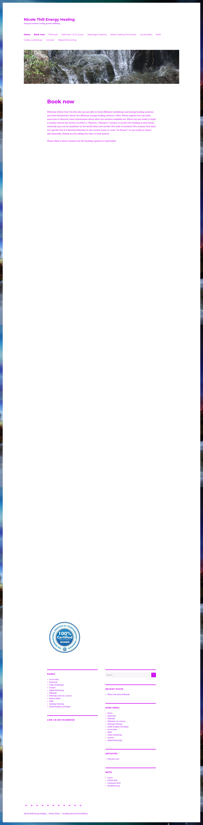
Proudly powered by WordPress (75, 814)
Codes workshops (33, 40)
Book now (39, 34)
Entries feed (112, 780)
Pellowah (53, 34)
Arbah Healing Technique (123, 34)
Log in (110, 778)
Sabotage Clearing (97, 34)
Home (27, 34)
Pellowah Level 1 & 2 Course (60, 696)
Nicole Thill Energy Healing (49, 19)
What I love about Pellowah (118, 694)
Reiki (158, 34)
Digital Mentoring (67, 40)
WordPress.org (113, 786)
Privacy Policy (54, 698)
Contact (50, 40)
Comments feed (113, 783)
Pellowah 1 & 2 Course (72, 34)
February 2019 (113, 759)
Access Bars (146, 34)
